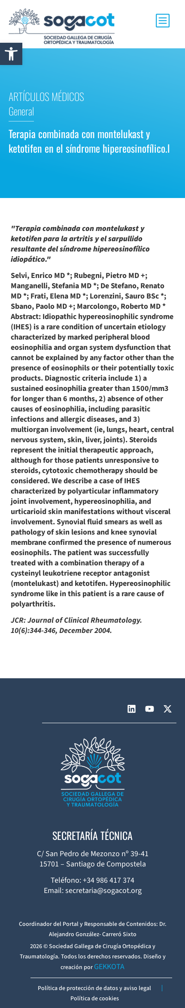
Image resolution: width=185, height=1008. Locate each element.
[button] (11, 54)
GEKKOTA (109, 966)
